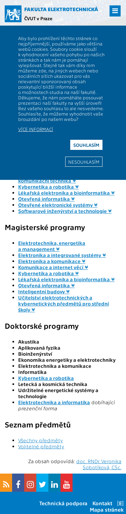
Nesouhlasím (83, 161)
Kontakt (102, 503)
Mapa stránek (107, 509)
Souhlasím (86, 145)
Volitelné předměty (41, 446)
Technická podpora (63, 503)
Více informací (35, 129)
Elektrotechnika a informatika (54, 402)
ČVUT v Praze (38, 18)
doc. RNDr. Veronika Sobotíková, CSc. (98, 464)
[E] (120, 503)
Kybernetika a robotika (46, 378)
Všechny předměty (40, 440)
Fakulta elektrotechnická (61, 9)
